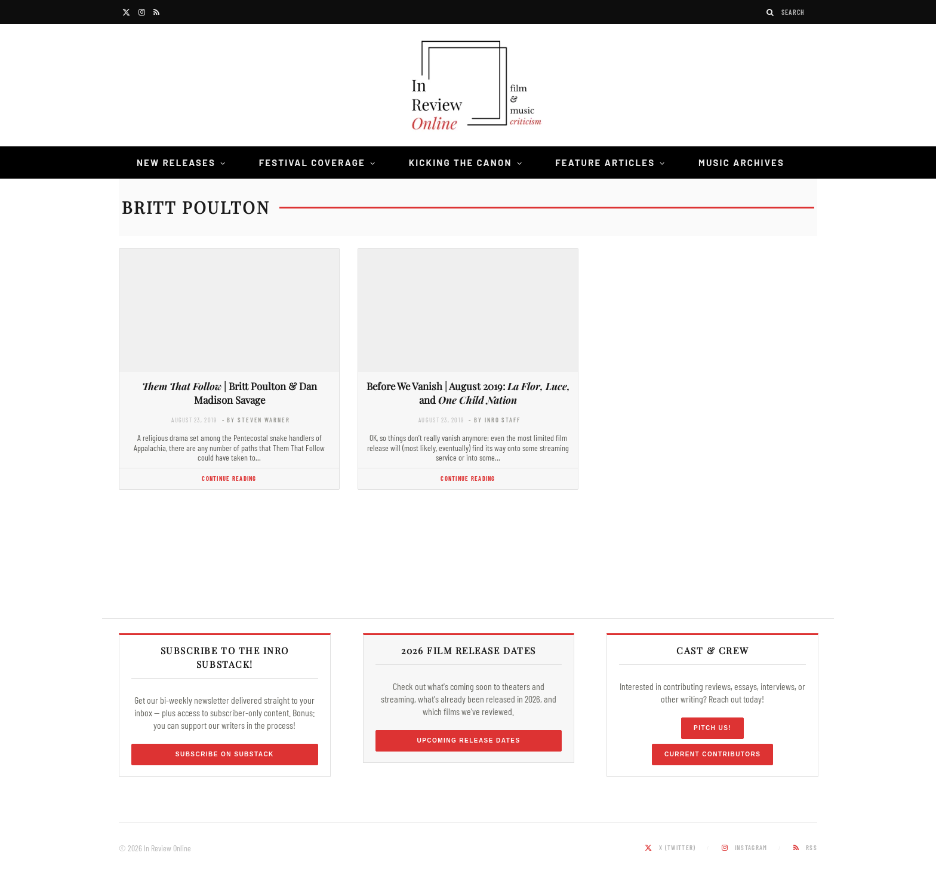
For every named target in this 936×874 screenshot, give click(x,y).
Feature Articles (605, 162)
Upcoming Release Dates (468, 740)
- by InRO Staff (494, 420)
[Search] (770, 12)
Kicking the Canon (460, 162)
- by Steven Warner (256, 420)
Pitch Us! (712, 728)
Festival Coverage (312, 162)
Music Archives (741, 162)
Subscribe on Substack (225, 754)
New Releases (176, 162)
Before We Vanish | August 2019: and (468, 392)
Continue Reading (229, 478)
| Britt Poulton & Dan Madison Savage (229, 392)
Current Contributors (712, 754)
